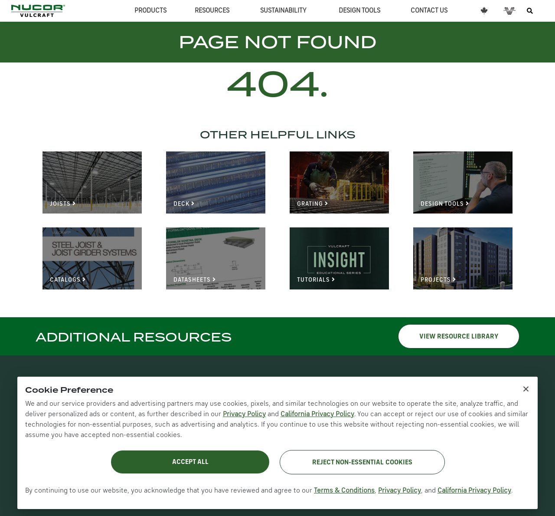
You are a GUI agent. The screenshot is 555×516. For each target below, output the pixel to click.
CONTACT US (429, 10)
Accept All (190, 462)
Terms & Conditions (344, 490)
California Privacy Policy (317, 414)
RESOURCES (212, 10)
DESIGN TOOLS (359, 10)
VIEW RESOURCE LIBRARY (458, 336)
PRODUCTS (150, 10)
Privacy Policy (244, 414)
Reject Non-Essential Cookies (362, 462)
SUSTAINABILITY (283, 10)
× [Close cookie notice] (525, 388)
